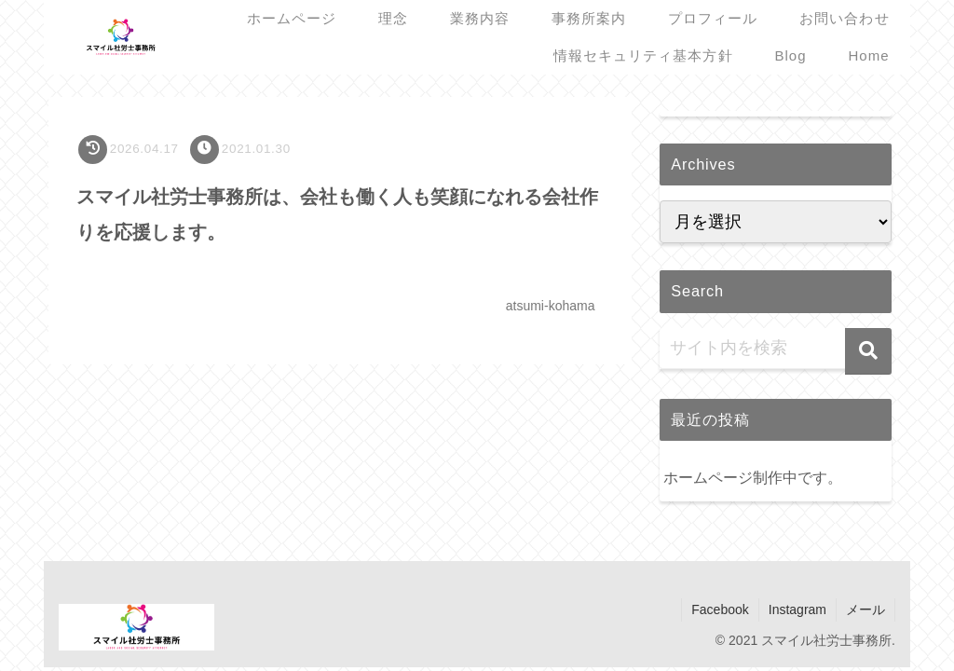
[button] (868, 351)
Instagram (797, 609)
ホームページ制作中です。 (752, 478)
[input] (776, 348)
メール (865, 609)
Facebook (719, 609)
